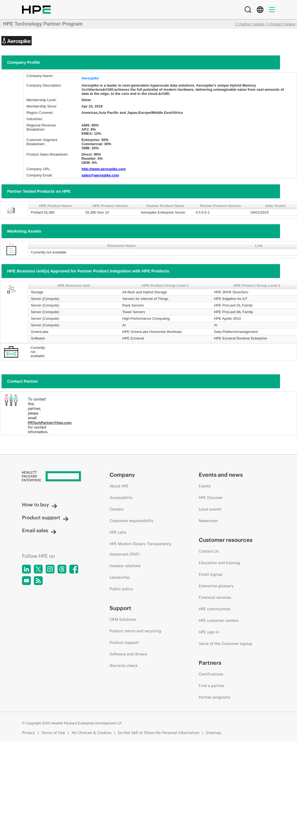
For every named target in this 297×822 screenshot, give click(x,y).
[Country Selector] (260, 10)
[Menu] (272, 10)
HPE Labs (118, 532)
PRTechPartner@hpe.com (50, 423)
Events (205, 486)
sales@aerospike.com (100, 175)
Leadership (120, 577)
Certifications (211, 674)
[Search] (248, 10)
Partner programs (214, 697)
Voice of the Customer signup (225, 643)
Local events (210, 509)
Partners (210, 662)
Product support (45, 517)
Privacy (28, 732)
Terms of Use (53, 732)
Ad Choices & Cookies (91, 732)
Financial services (215, 597)
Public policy (121, 588)
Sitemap (213, 732)
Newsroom (208, 520)
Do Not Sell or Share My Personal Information (158, 732)
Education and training (219, 562)
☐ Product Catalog (280, 24)
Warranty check (124, 665)
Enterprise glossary (216, 585)
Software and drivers (128, 654)
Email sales (39, 530)
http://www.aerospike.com (103, 169)
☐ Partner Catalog (250, 24)
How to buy (39, 504)
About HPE (119, 486)
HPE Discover (211, 497)
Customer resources (225, 539)
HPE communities (215, 608)
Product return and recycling (135, 630)
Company (122, 474)
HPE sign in (209, 632)
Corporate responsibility (131, 520)
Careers (117, 509)
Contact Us (209, 551)
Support (120, 608)
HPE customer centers (219, 620)
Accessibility (121, 497)
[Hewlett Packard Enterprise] (55, 476)
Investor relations (125, 565)
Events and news (221, 474)
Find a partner (211, 685)
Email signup (210, 574)
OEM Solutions (123, 619)
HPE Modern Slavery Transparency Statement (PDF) (140, 549)
